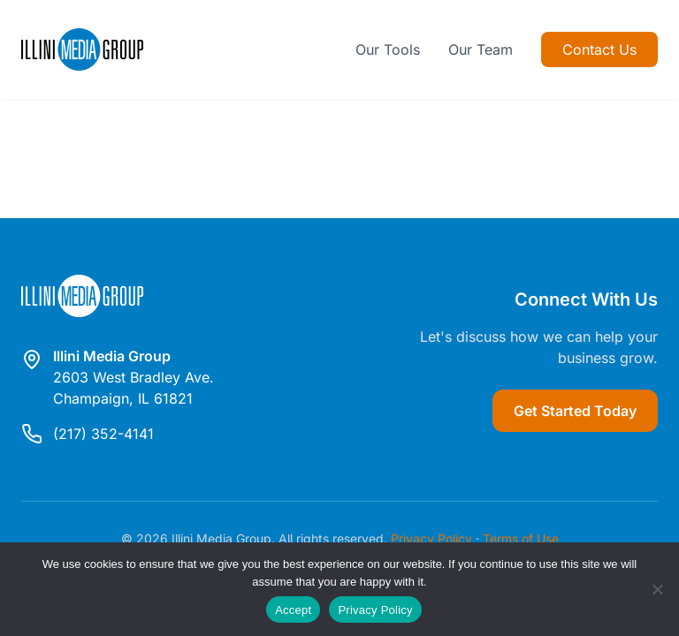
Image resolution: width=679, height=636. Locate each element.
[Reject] (657, 589)
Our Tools (387, 49)
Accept (293, 610)
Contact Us (599, 49)
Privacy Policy (431, 538)
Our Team (480, 49)
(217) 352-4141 (103, 434)
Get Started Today (575, 411)
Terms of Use (521, 538)
